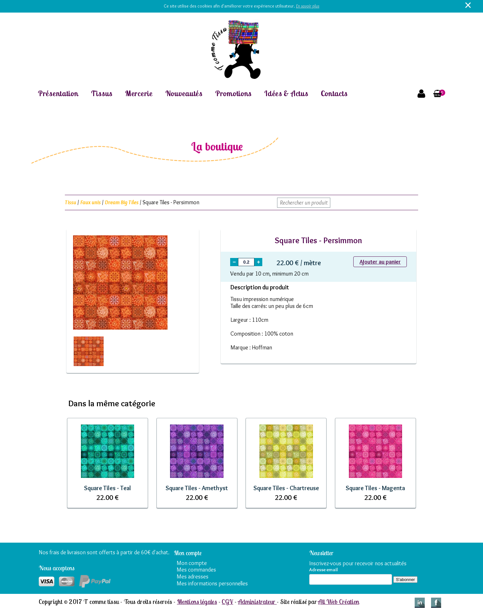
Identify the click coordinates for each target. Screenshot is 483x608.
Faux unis (90, 202)
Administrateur (257, 601)
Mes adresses (192, 576)
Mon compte (192, 563)
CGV (227, 601)
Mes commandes (196, 569)
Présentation (58, 93)
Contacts (334, 93)
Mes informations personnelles (212, 583)
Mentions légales (197, 601)
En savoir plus (307, 6)
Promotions (233, 93)
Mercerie (139, 93)
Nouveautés (183, 93)
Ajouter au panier (380, 261)
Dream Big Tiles (122, 202)
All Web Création (338, 601)
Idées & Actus (286, 93)
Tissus (101, 93)
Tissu (70, 202)
